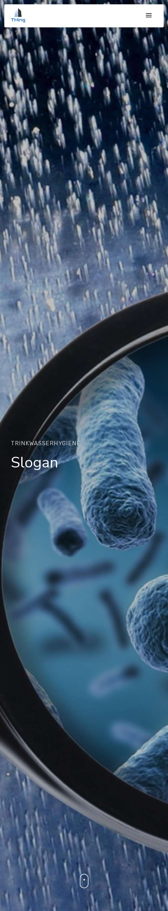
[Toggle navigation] (148, 16)
